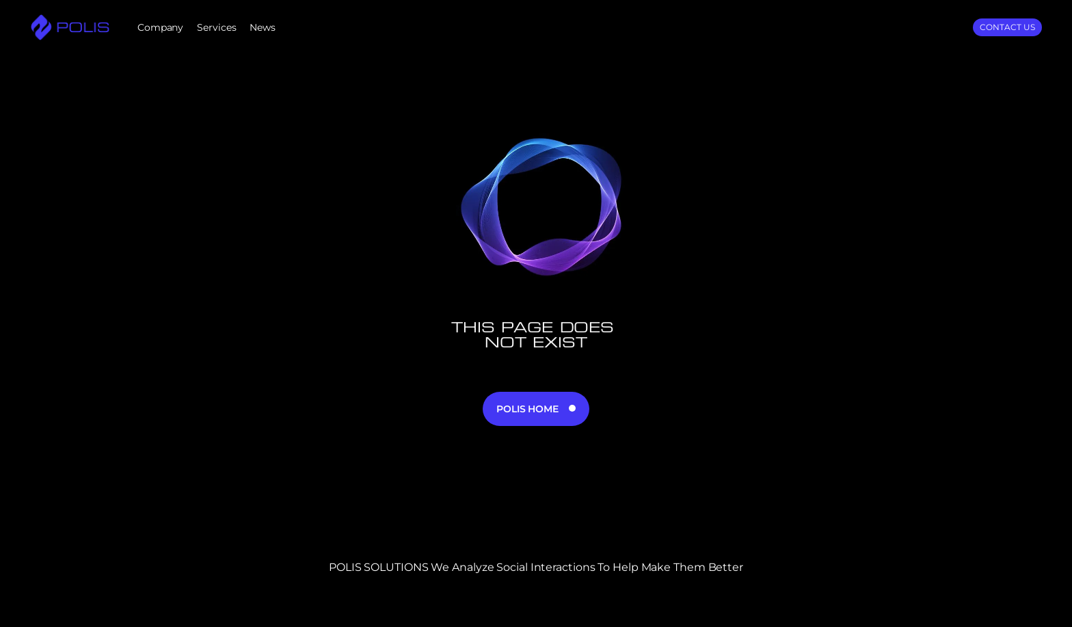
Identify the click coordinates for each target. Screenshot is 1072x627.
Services (216, 27)
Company (160, 27)
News (263, 27)
